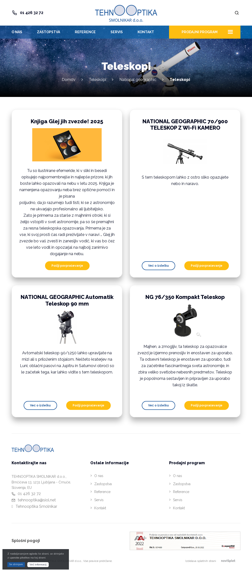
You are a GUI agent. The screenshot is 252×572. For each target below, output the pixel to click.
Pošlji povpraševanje (67, 265)
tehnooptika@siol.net (37, 500)
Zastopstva (48, 32)
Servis (116, 32)
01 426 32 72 (31, 12)
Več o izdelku (158, 265)
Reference (85, 32)
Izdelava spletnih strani (212, 561)
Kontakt (146, 32)
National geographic (137, 79)
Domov (69, 79)
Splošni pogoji (26, 540)
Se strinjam (16, 564)
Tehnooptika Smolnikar (36, 506)
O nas (17, 32)
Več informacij (38, 564)
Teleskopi (97, 79)
